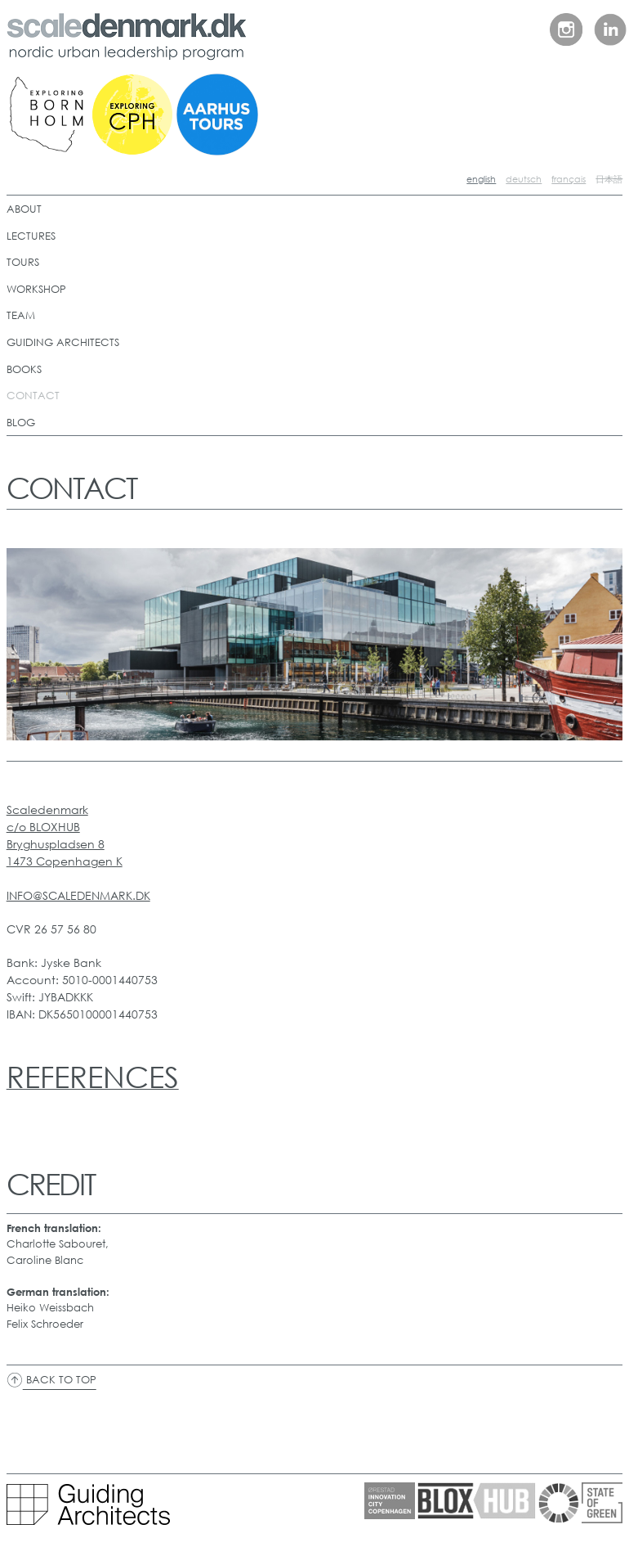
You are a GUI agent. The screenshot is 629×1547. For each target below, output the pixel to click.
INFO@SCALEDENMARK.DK (78, 895)
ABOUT (24, 209)
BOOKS (24, 369)
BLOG (21, 422)
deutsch (524, 179)
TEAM (21, 315)
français (568, 179)
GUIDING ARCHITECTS (63, 342)
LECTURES (31, 236)
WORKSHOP (36, 289)
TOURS (23, 262)
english (481, 179)
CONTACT (33, 395)
